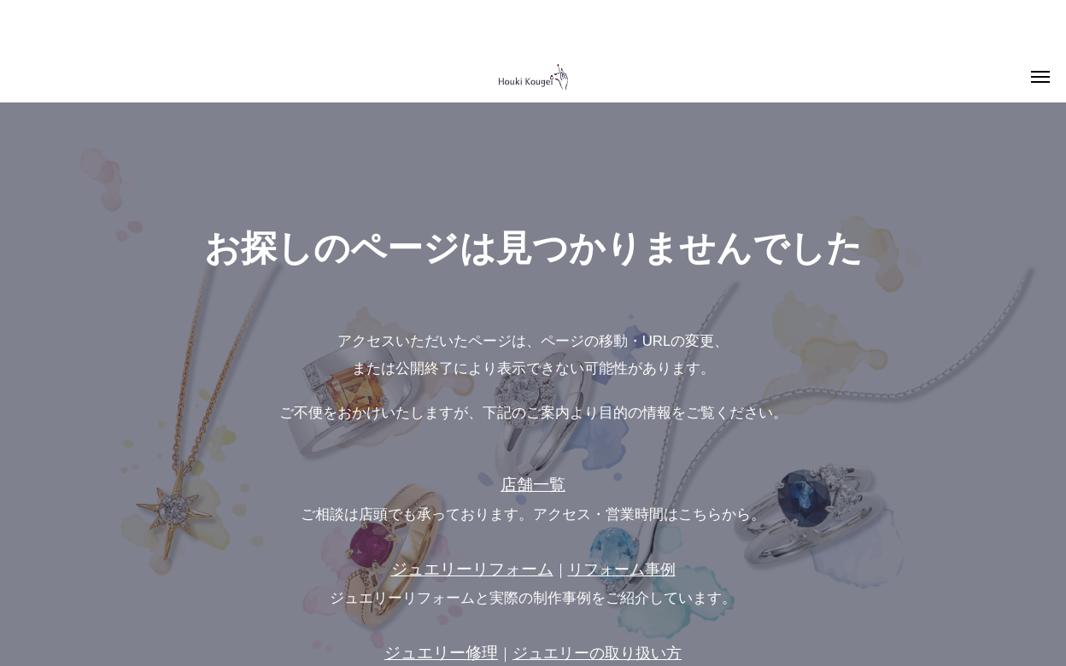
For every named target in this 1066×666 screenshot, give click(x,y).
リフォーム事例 (622, 569)
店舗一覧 (533, 485)
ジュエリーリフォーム (472, 569)
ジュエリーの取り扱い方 (597, 653)
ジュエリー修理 (441, 653)
